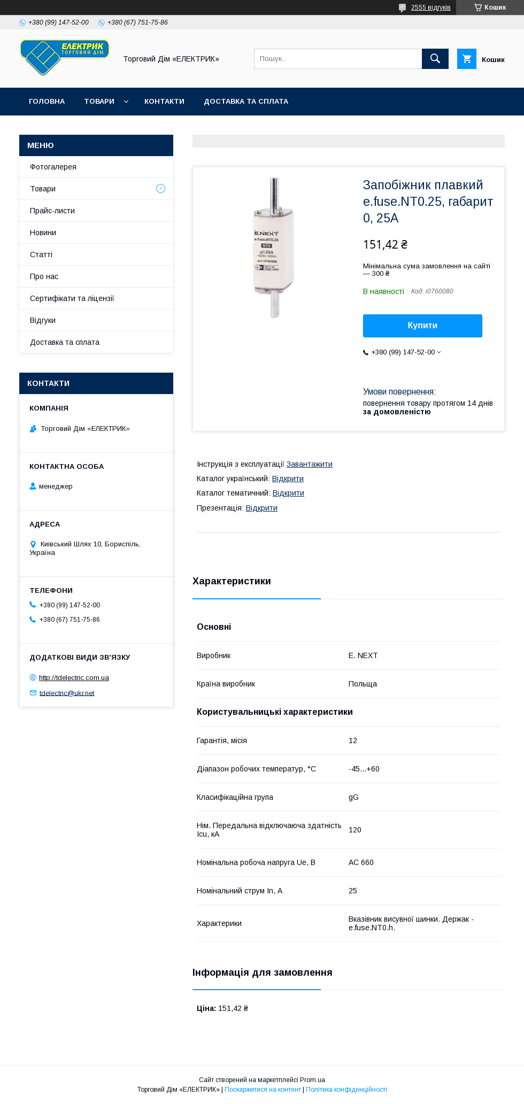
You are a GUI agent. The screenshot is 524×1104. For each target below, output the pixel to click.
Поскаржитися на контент (263, 1089)
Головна (47, 101)
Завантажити (310, 464)
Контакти (164, 101)
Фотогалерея (53, 167)
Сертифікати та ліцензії (72, 298)
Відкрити (288, 478)
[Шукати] (435, 59)
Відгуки (43, 320)
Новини (43, 232)
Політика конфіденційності (346, 1089)
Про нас (44, 276)
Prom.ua (312, 1080)
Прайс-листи (52, 210)
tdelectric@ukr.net (67, 693)
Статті (41, 254)
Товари (99, 101)
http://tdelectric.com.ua (74, 678)
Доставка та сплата (246, 101)
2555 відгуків (431, 7)
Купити (423, 325)
